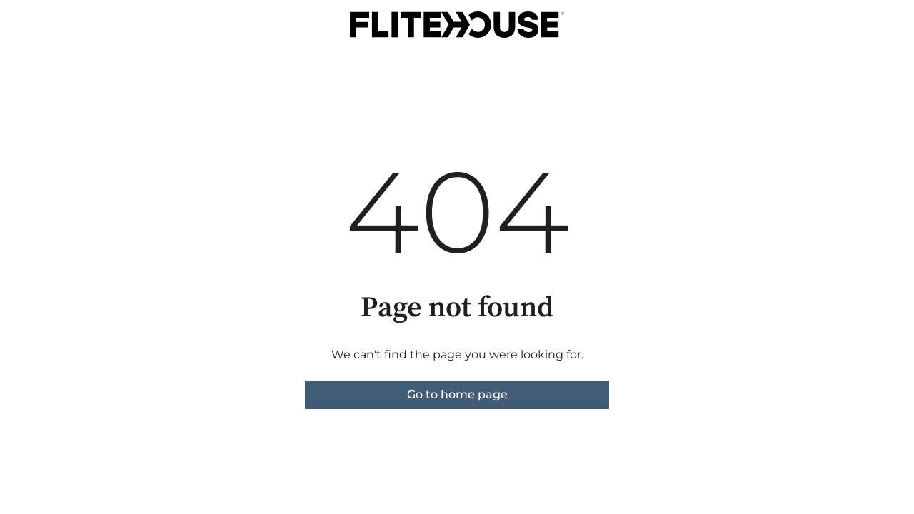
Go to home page (457, 394)
